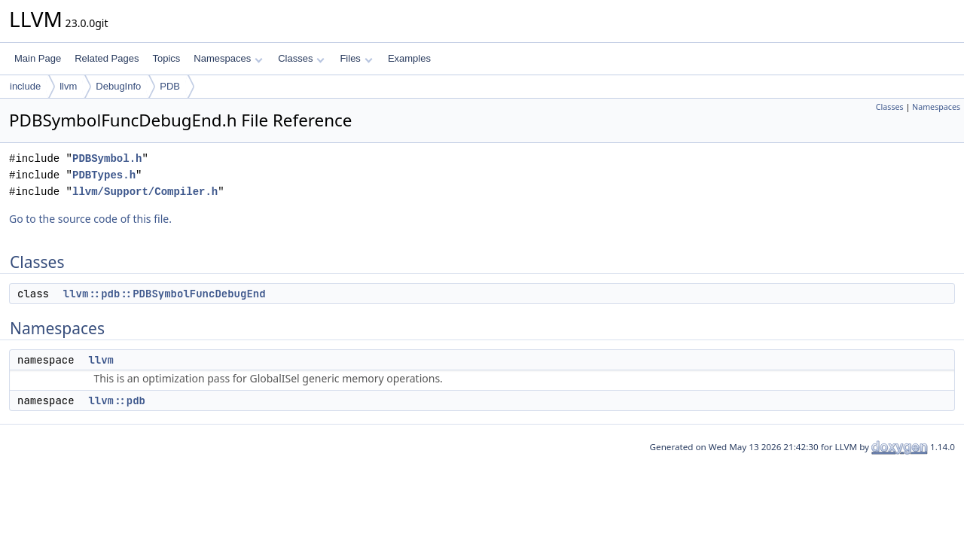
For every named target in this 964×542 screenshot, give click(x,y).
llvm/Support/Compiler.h (145, 191)
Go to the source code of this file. (90, 219)
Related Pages (107, 58)
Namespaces (228, 58)
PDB (170, 86)
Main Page (37, 58)
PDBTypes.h (104, 175)
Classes (301, 58)
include (25, 86)
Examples (409, 58)
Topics (166, 58)
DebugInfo (118, 86)
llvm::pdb (116, 400)
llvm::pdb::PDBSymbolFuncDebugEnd (164, 293)
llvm (68, 86)
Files (356, 58)
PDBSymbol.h (107, 158)
